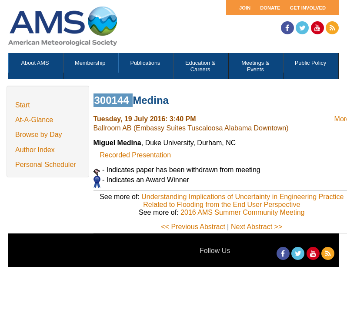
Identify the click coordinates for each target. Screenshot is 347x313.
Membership (90, 63)
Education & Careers (200, 66)
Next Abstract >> (256, 226)
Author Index (35, 149)
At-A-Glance (34, 119)
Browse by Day (38, 134)
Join (244, 7)
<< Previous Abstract (193, 226)
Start (22, 105)
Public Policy (311, 63)
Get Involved (308, 7)
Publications (145, 63)
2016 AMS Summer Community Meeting (242, 212)
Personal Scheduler (45, 164)
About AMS (35, 63)
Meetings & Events (255, 66)
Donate (270, 7)
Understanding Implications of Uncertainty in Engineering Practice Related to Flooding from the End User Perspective (242, 200)
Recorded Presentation (135, 155)
